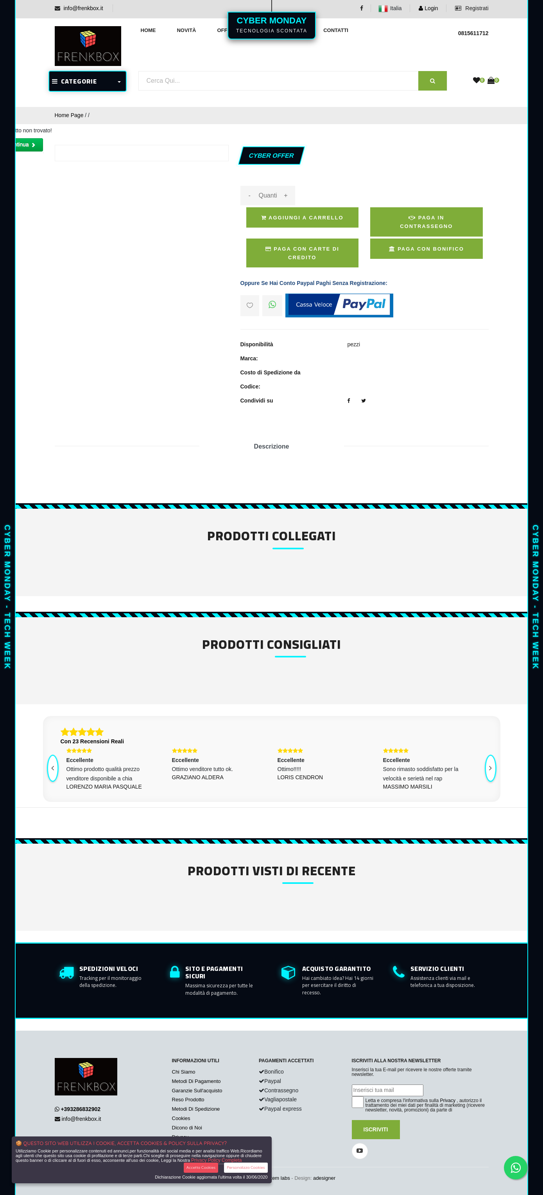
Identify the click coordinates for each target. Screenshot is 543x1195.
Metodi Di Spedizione (196, 1109)
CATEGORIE (74, 81)
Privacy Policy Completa (216, 1160)
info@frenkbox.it (83, 8)
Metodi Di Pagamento (196, 1081)
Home (148, 30)
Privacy (447, 1100)
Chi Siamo (183, 1072)
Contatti (335, 30)
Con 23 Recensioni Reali (92, 741)
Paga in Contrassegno (426, 222)
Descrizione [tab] (271, 446)
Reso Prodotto (188, 1099)
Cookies (181, 1118)
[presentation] (53, 768)
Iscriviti (376, 1129)
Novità (186, 30)
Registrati (471, 8)
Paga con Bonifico (426, 249)
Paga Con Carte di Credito (302, 253)
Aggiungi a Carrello (302, 218)
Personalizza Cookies (246, 1167)
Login (428, 8)
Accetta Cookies (201, 1167)
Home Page (69, 115)
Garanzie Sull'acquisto (197, 1090)
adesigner (324, 1178)
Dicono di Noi (187, 1128)
